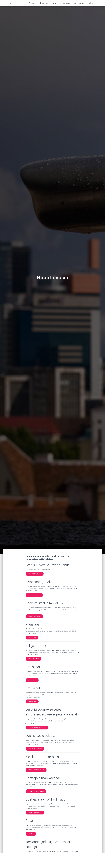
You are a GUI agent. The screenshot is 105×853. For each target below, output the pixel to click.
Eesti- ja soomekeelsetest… (37, 727)
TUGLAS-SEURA (15, 3)
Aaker (30, 834)
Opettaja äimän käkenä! (36, 791)
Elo (54, 3)
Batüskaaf (32, 680)
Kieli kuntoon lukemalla (36, 770)
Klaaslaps (32, 638)
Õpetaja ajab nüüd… (35, 812)
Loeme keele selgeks (34, 749)
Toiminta (32, 3)
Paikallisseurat (80, 3)
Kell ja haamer (33, 659)
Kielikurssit (44, 3)
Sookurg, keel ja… (34, 616)
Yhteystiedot (65, 3)
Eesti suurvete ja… (34, 574)
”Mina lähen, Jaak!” (34, 595)
